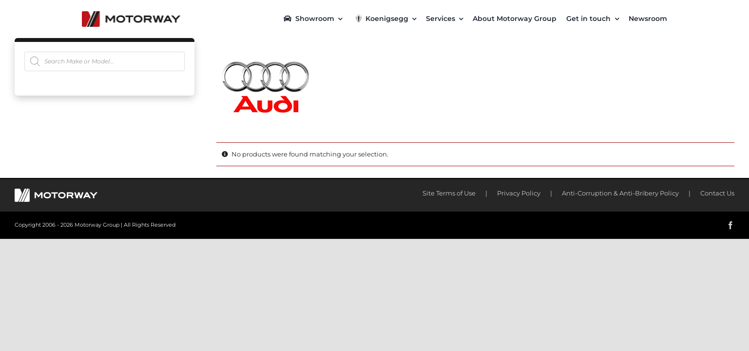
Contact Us (717, 193)
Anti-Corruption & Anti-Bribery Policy (620, 193)
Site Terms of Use (449, 193)
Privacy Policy (518, 193)
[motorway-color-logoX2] (131, 14)
